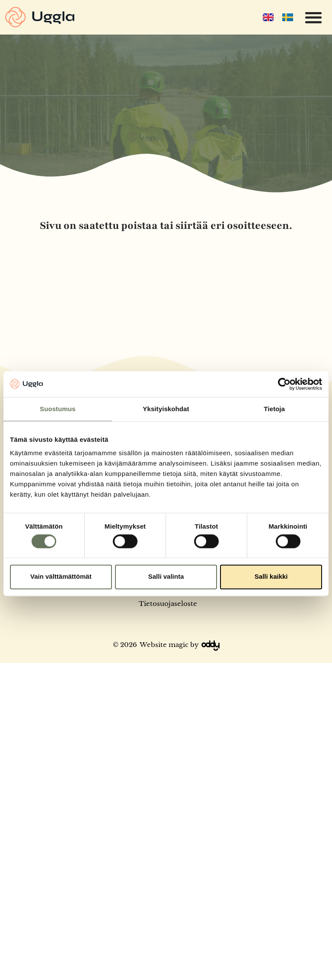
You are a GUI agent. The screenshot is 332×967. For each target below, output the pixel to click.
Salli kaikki (271, 576)
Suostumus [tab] (58, 408)
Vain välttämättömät (61, 576)
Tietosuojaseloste (168, 603)
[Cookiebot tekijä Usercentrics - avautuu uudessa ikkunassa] (284, 383)
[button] (313, 17)
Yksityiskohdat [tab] (166, 408)
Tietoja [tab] (274, 408)
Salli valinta (166, 576)
